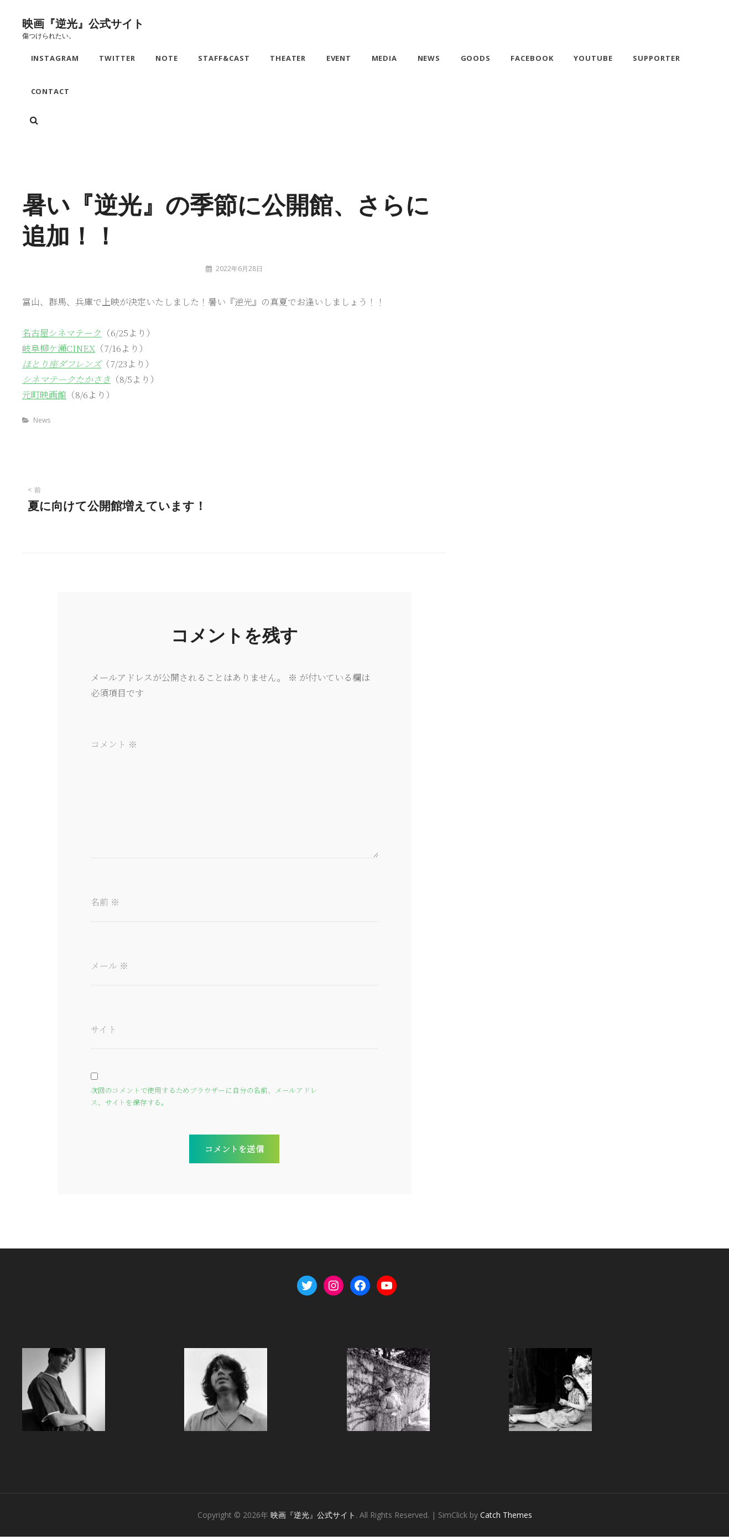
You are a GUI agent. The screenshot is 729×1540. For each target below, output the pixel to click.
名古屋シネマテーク (62, 335)
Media (385, 59)
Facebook (533, 59)
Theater (288, 59)
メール (109, 968)
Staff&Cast (225, 59)
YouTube (594, 59)
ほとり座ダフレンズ (61, 366)
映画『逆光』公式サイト (83, 22)
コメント (114, 746)
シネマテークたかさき (66, 381)
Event (339, 59)
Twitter (118, 59)
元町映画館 (44, 397)
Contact (50, 93)
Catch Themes (506, 1517)
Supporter (657, 59)
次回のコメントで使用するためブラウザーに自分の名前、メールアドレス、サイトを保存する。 (204, 1099)
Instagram (55, 59)
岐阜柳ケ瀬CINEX (58, 350)
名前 (105, 904)
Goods (476, 59)
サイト (104, 1032)
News (429, 59)
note (167, 59)
